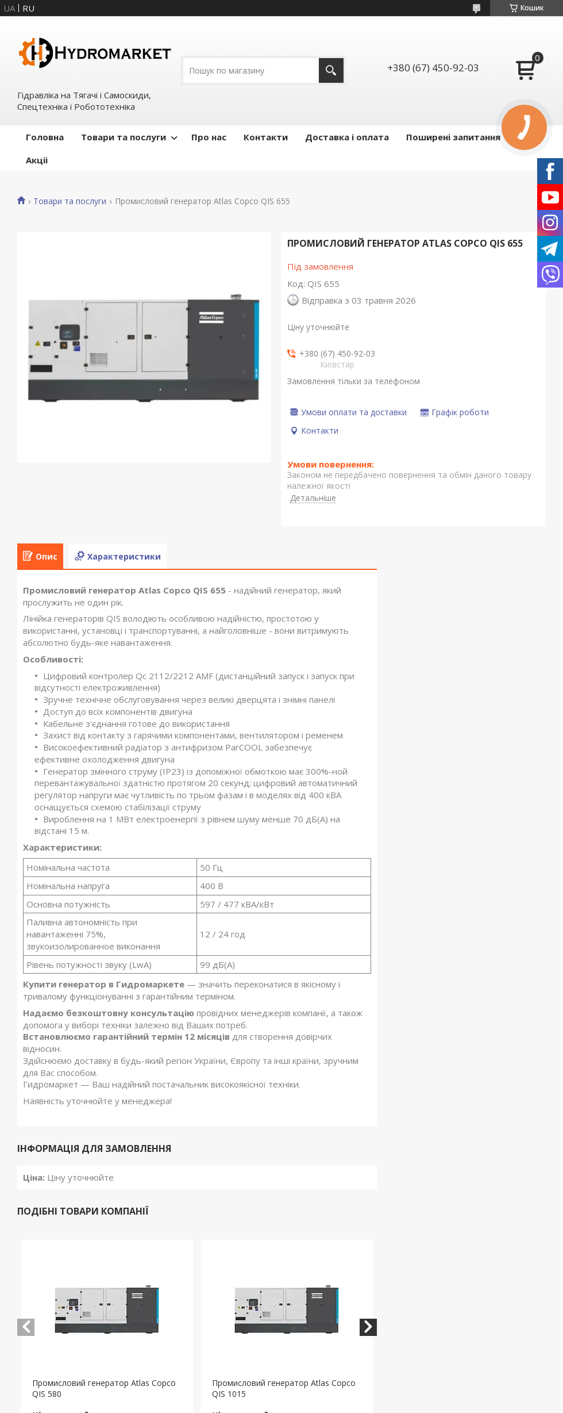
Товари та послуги (123, 137)
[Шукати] (331, 70)
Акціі (37, 160)
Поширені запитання (453, 137)
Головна (45, 137)
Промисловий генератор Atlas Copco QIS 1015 (284, 1388)
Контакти (266, 137)
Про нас (208, 137)
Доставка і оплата (347, 137)
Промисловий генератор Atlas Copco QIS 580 (104, 1388)
